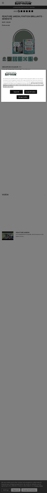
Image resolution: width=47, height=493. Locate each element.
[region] (23, 86)
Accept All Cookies (31, 91)
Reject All (16, 91)
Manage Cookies (23, 97)
